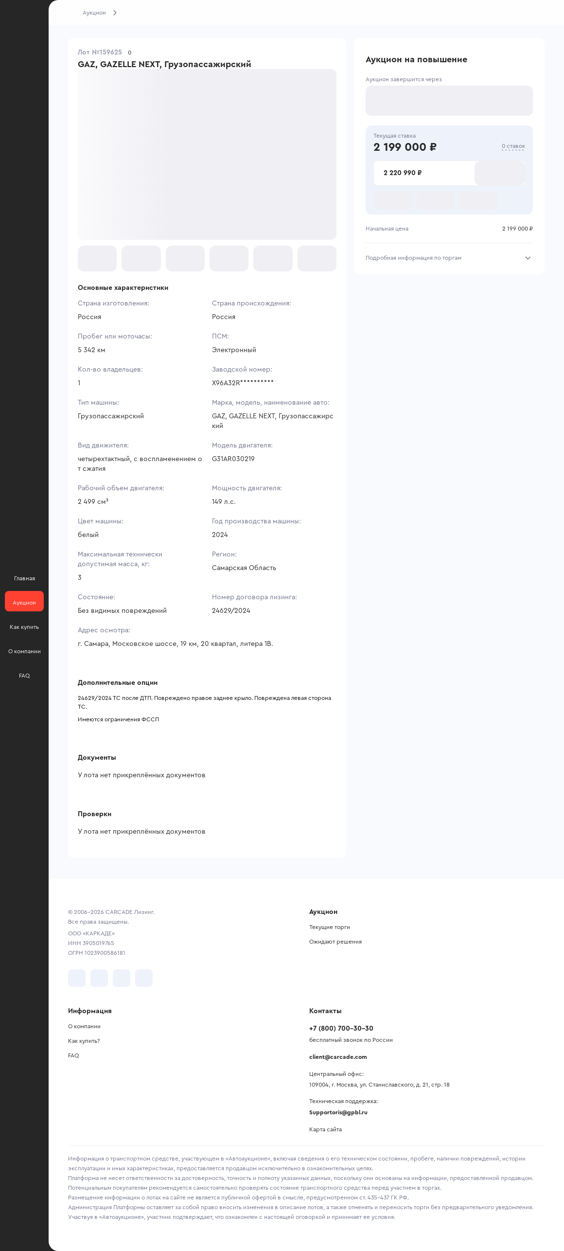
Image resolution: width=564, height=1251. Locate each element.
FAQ (73, 1055)
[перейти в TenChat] (144, 978)
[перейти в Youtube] (121, 978)
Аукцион (94, 13)
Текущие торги (329, 927)
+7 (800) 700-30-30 (341, 1028)
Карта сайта (325, 1129)
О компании (84, 1026)
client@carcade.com (338, 1057)
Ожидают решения (335, 942)
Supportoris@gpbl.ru (338, 1112)
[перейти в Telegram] (99, 978)
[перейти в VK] (77, 978)
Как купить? (84, 1041)
